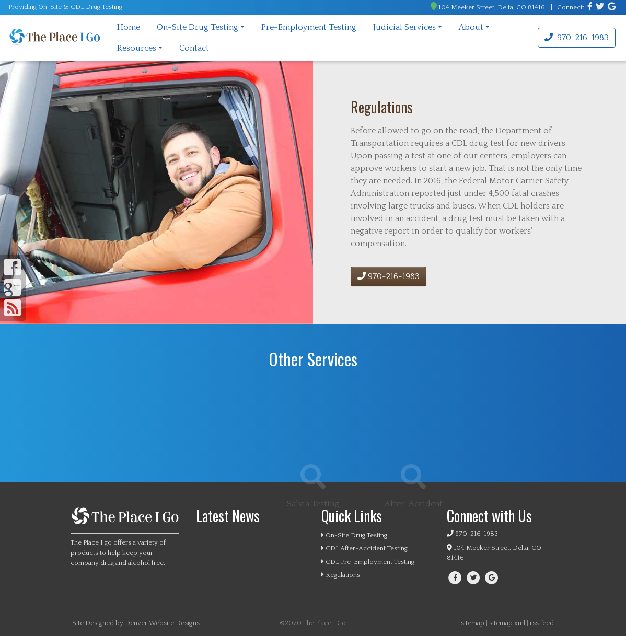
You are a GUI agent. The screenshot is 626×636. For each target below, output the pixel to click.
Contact (194, 48)
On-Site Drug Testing (197, 27)
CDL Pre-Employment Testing (367, 561)
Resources (136, 48)
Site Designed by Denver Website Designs (136, 623)
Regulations (340, 575)
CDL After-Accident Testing (364, 548)
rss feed (542, 623)
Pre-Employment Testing (308, 27)
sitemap (472, 623)
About (471, 27)
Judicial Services (404, 27)
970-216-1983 (576, 37)
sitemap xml (507, 623)
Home (128, 27)
